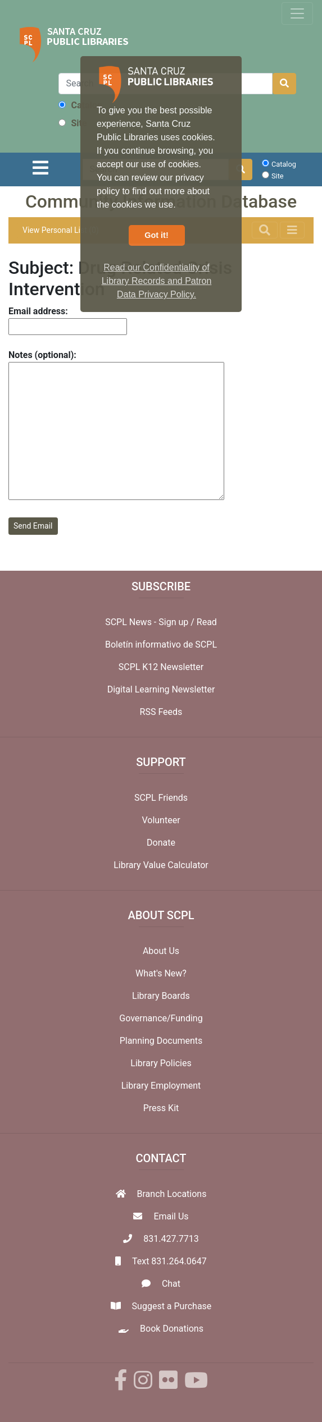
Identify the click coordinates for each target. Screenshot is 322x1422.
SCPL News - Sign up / (151, 622)
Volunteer (161, 820)
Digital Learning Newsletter (161, 689)
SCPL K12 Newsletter (161, 667)
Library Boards (161, 995)
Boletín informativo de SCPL (161, 644)
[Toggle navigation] (297, 13)
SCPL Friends (161, 797)
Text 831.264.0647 (169, 1261)
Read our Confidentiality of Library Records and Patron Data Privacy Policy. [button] (157, 281)
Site (72, 123)
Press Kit (161, 1108)
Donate (161, 842)
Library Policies (160, 1063)
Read (207, 622)
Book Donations (171, 1328)
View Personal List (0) (60, 230)
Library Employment (161, 1085)
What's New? (161, 973)
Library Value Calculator (161, 865)
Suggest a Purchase (172, 1306)
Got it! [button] (156, 235)
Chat (171, 1283)
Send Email (33, 525)
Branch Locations (172, 1194)
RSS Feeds (161, 712)
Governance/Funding (160, 1018)
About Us (161, 951)
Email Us (170, 1216)
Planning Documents (161, 1040)
